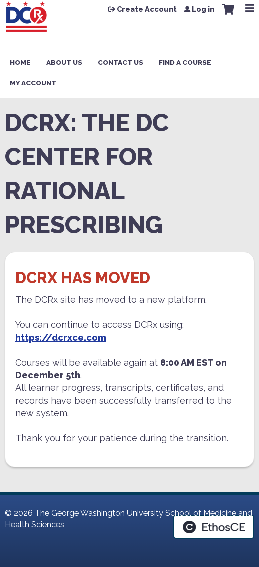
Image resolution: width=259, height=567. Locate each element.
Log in (203, 9)
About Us (64, 62)
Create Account (147, 9)
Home (20, 62)
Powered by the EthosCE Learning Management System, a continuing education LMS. (213, 527)
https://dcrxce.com (60, 337)
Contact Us (120, 62)
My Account (33, 83)
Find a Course (185, 62)
